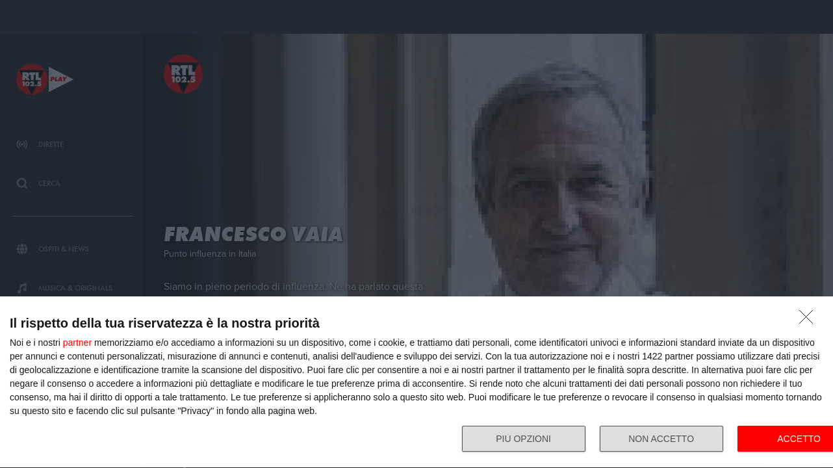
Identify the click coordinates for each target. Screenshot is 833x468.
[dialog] (416, 382)
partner (77, 342)
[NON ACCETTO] (809, 320)
